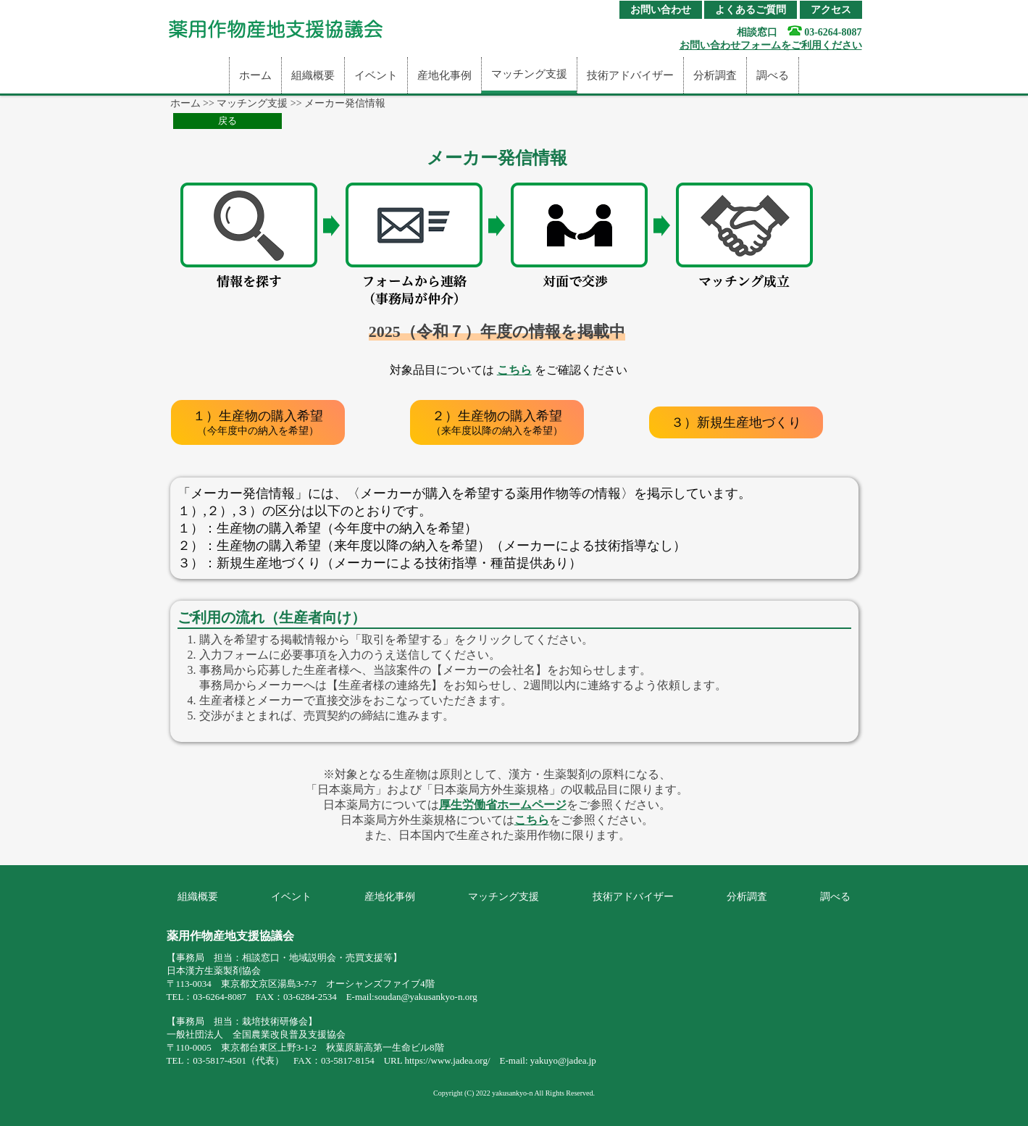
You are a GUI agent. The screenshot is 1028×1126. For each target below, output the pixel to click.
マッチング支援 (529, 74)
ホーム (255, 75)
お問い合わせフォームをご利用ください (771, 45)
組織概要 (313, 75)
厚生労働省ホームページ (503, 804)
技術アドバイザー (630, 75)
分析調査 (715, 75)
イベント (376, 75)
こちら (514, 370)
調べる (772, 75)
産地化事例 (444, 75)
